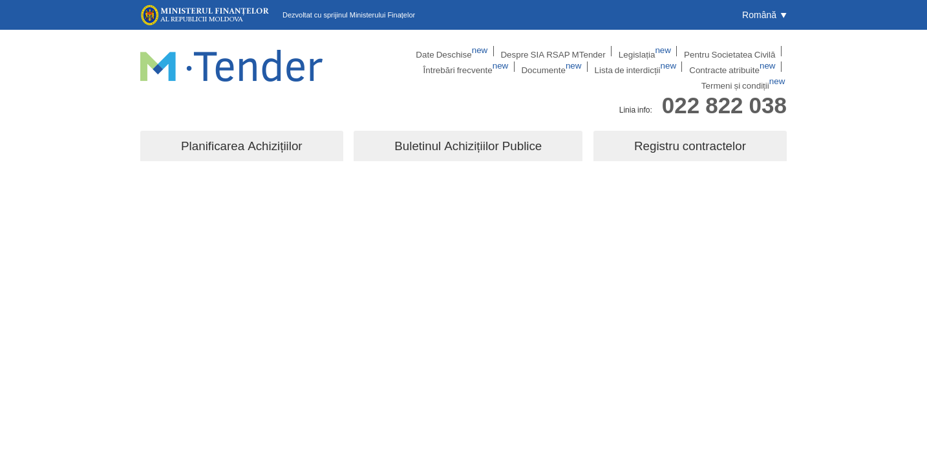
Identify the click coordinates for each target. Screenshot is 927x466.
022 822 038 (724, 93)
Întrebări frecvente (735, 51)
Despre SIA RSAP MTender (479, 51)
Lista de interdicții (569, 68)
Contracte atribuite (659, 68)
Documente (492, 68)
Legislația (563, 51)
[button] (764, 15)
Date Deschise (386, 51)
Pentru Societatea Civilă (642, 51)
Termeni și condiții (749, 68)
